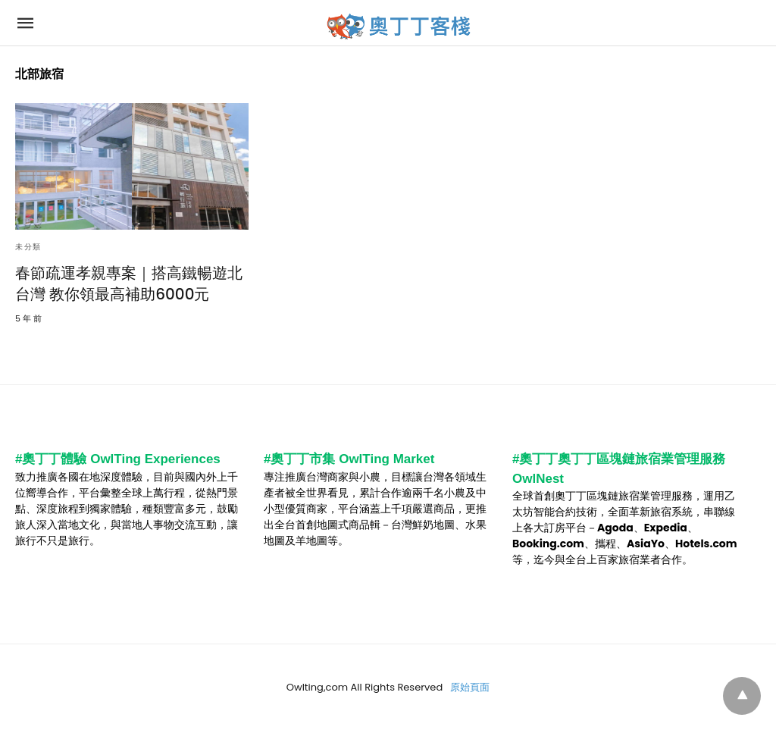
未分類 (28, 246)
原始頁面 (470, 687)
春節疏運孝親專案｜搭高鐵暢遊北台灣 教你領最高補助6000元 (128, 283)
